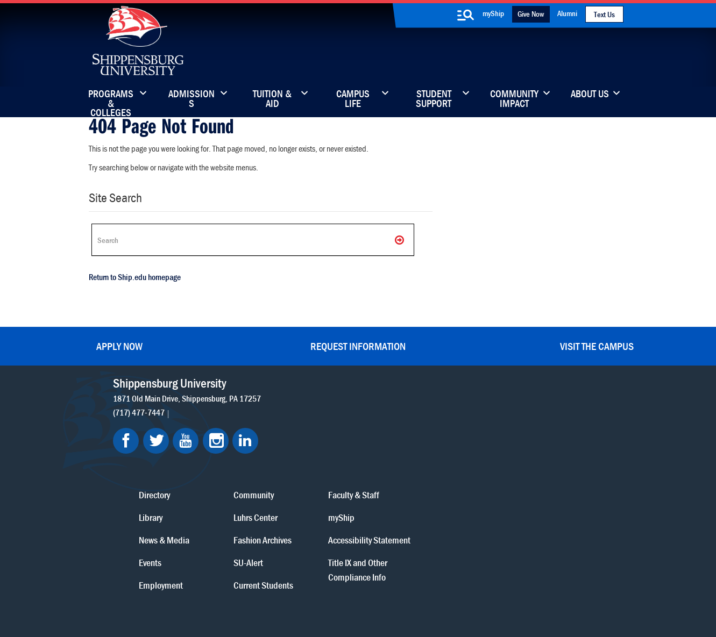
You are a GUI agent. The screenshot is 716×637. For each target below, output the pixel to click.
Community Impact (514, 99)
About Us (590, 94)
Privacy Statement (223, 580)
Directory (318, 409)
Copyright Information (348, 580)
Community (416, 409)
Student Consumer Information (365, 590)
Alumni (567, 13)
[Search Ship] (252, 240)
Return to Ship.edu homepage (135, 276)
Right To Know (415, 580)
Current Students (426, 499)
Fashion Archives (425, 454)
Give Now (530, 14)
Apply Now (119, 346)
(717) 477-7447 (139, 412)
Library (314, 432)
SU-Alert (411, 477)
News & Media (327, 454)
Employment (324, 499)
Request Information (358, 346)
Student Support (433, 99)
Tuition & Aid (272, 99)
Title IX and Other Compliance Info (520, 484)
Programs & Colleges (110, 99)
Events (313, 477)
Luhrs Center (418, 432)
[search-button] (466, 15)
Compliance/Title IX (276, 590)
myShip (493, 13)
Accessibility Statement (532, 454)
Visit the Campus (597, 346)
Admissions (191, 99)
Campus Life (353, 99)
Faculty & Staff (516, 409)
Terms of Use (283, 580)
